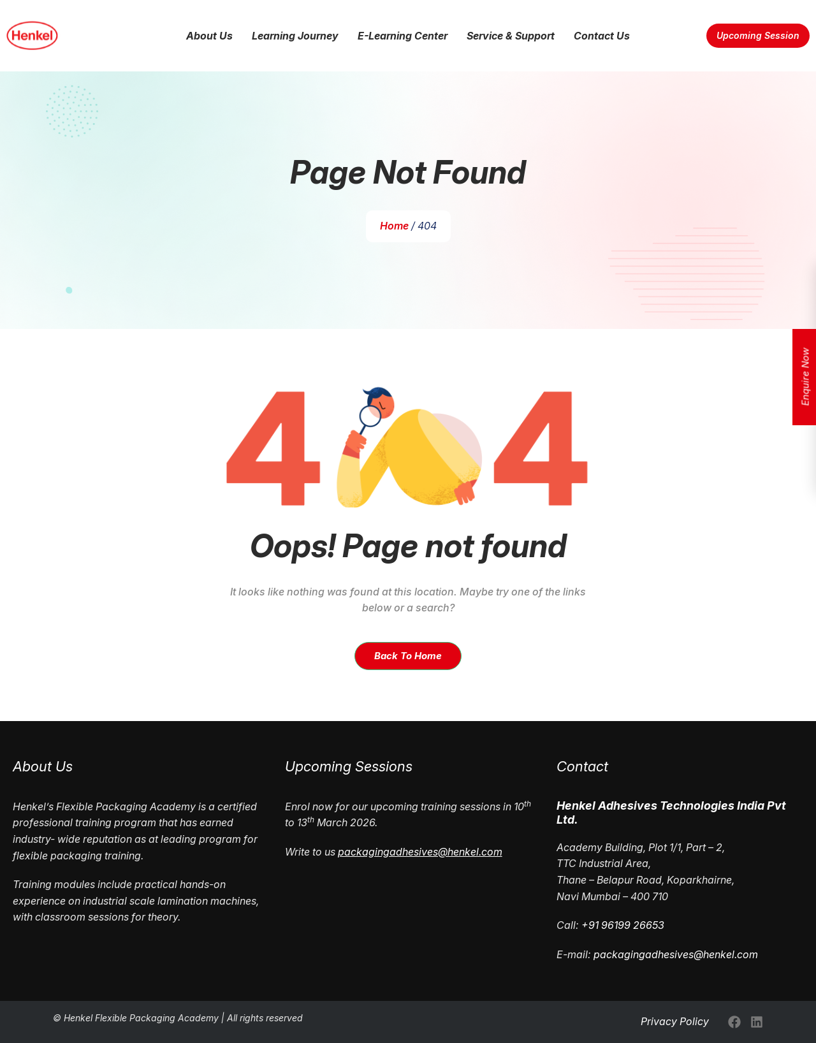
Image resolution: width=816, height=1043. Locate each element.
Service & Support (511, 35)
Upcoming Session (758, 35)
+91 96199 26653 (622, 925)
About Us (209, 35)
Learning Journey (295, 35)
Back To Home (408, 656)
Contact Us (602, 35)
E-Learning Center (403, 35)
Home (394, 225)
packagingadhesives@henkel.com (676, 954)
